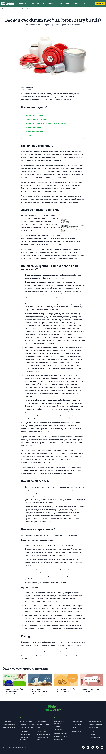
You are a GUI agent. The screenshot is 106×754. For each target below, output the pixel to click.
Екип (38, 728)
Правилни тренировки (27, 724)
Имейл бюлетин (76, 724)
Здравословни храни (95, 724)
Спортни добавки (34, 8)
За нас (83, 3)
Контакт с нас (41, 731)
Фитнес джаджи (94, 728)
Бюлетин (59, 3)
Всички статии (58, 739)
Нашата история (42, 721)
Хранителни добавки (20, 8)
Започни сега (100, 3)
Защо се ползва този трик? (36, 119)
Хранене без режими (26, 721)
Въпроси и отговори (9, 728)
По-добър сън (24, 731)
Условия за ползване (43, 734)
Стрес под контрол (26, 734)
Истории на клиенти (48, 3)
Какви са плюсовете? (34, 127)
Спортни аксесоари (95, 737)
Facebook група (76, 731)
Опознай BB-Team (77, 721)
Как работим (35, 3)
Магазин (75, 3)
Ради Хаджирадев (27, 87)
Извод (28, 135)
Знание (68, 3)
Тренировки (58, 730)
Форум (74, 728)
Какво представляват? (35, 115)
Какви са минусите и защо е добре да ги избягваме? (46, 123)
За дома (91, 731)
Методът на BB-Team (43, 724)
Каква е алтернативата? (35, 131)
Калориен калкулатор (61, 736)
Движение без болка (26, 728)
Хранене (57, 726)
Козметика (92, 734)
